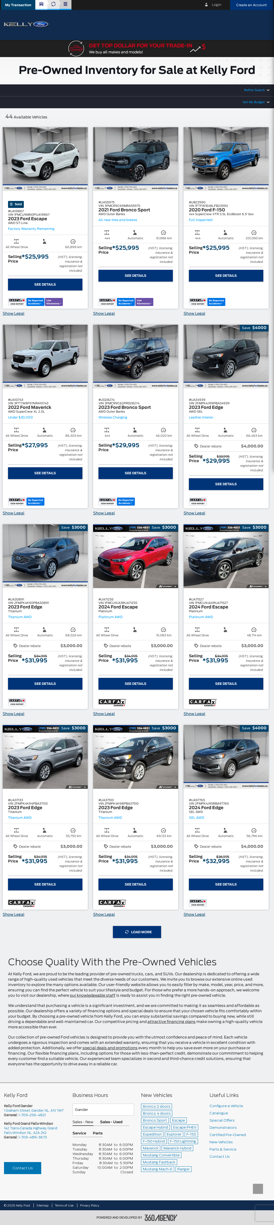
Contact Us (23, 1168)
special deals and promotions (110, 1048)
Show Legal (13, 314)
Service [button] (79, 1133)
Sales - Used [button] (111, 1122)
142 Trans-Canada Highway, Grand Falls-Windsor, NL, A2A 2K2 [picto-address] (30, 1130)
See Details (45, 284)
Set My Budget (254, 102)
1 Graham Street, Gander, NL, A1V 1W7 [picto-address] (33, 1110)
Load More (138, 932)
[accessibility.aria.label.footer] (161, 1218)
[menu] (263, 24)
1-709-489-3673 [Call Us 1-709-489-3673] (32, 1137)
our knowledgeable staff (92, 996)
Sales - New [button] (83, 1122)
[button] (18, 5)
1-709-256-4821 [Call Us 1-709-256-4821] (32, 1115)
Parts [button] (97, 1133)
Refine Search (254, 90)
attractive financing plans (171, 1022)
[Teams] (103, 1110)
